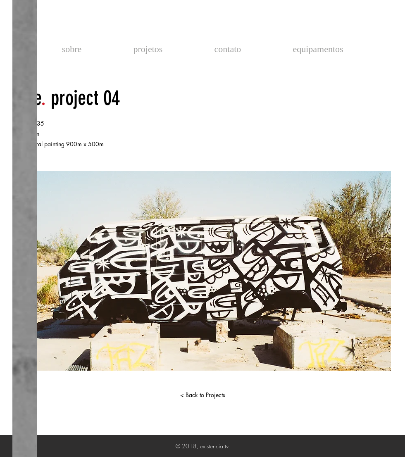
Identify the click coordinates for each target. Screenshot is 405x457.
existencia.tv (202, 24)
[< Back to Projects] (202, 395)
